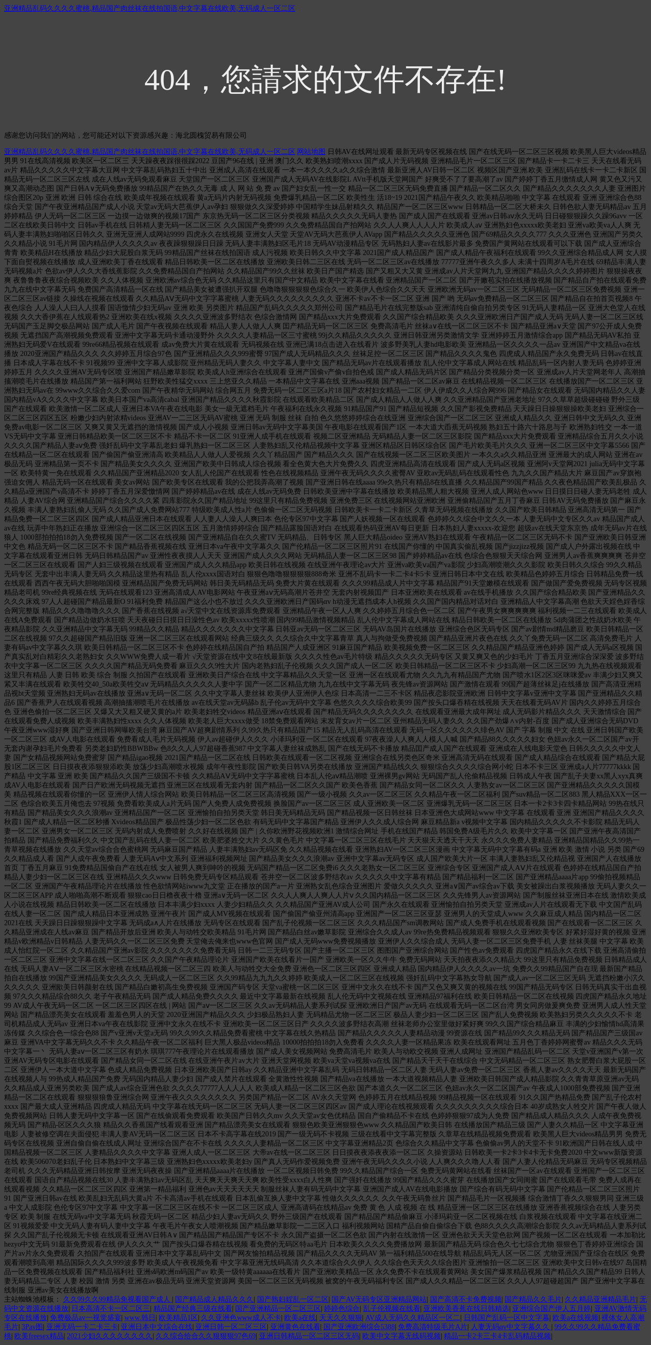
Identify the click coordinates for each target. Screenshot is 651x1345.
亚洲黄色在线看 (295, 1327)
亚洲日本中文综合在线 (156, 1327)
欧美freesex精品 (38, 1336)
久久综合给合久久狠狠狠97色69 (206, 1336)
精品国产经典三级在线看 (193, 1308)
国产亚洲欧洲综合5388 (359, 1327)
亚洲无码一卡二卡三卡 (82, 1327)
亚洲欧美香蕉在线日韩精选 (466, 1308)
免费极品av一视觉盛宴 (85, 1318)
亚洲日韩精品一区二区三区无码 (309, 1336)
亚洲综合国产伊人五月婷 (551, 1308)
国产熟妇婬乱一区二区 (293, 1299)
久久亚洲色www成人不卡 (241, 1318)
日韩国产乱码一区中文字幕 (506, 1318)
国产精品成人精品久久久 (214, 1299)
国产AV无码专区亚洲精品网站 (379, 1299)
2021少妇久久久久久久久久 (110, 1336)
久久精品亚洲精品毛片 (600, 1299)
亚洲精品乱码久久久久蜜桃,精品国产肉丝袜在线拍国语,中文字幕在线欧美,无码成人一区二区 (149, 8)
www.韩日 (140, 1318)
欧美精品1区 (178, 1318)
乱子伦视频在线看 (391, 1308)
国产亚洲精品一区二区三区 (278, 1308)
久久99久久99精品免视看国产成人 (117, 1299)
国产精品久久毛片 (533, 1299)
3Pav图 (32, 1327)
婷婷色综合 (342, 1308)
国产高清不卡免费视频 (466, 1299)
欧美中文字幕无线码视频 (401, 1336)
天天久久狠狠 (340, 1318)
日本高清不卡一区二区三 (110, 1308)
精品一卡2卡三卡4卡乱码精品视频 (497, 1336)
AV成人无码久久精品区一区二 (412, 1318)
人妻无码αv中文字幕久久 (511, 1327)
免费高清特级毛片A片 (432, 1327)
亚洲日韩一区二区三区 (231, 1327)
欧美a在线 (300, 1318)
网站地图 (311, 152)
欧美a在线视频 (575, 1318)
